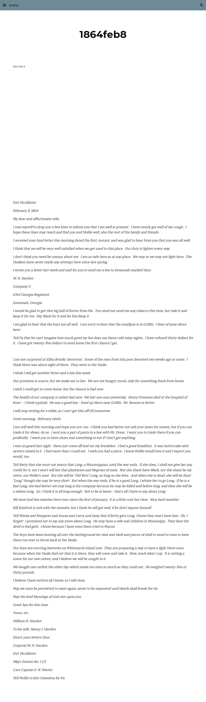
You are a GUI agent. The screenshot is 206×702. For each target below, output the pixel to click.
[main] (103, 34)
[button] (4, 5)
